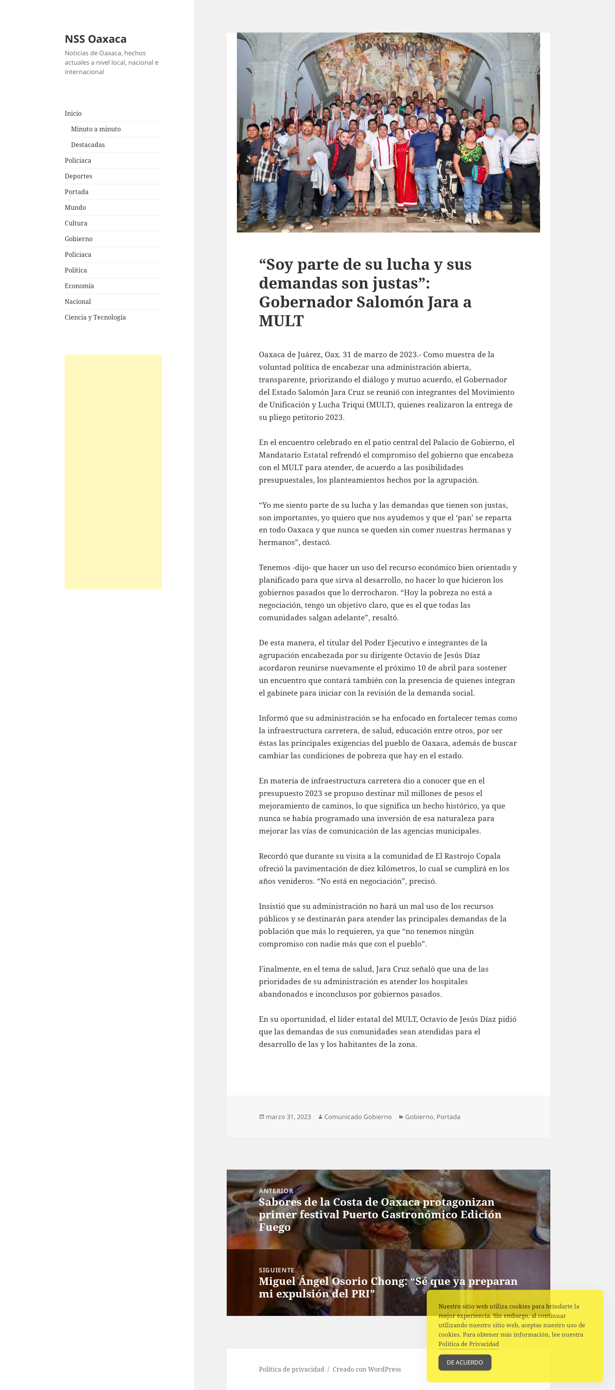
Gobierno (79, 238)
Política (76, 270)
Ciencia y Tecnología (95, 317)
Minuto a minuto (96, 129)
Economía (79, 286)
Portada (77, 191)
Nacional (78, 301)
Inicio (73, 113)
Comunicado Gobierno (358, 1116)
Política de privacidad (291, 1369)
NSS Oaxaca (96, 38)
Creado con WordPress (367, 1369)
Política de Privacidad (469, 1349)
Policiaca (78, 160)
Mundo (75, 207)
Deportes (78, 176)
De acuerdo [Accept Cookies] (465, 1368)
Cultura (76, 223)
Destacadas (88, 144)
